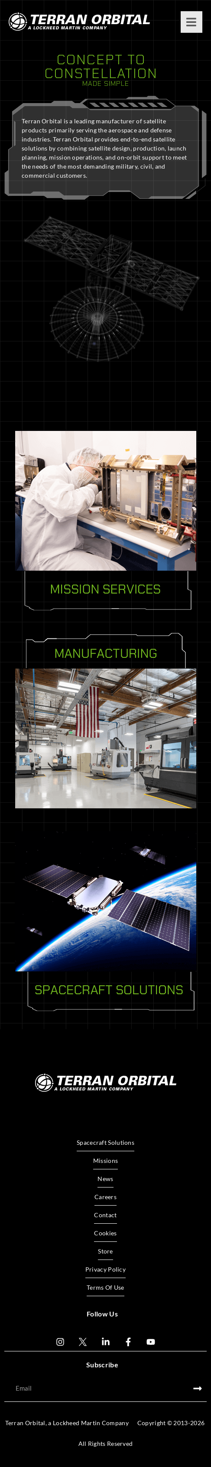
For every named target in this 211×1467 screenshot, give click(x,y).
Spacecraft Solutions (105, 1142)
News (105, 1178)
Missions (105, 1160)
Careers (105, 1196)
